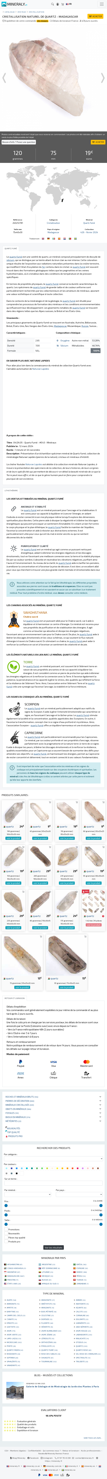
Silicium (64, 345)
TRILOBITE (82, 1361)
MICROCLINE (14, 1342)
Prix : (6, 1201)
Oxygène (65, 340)
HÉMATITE (47, 1327)
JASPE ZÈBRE (48, 1334)
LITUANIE (47, 1272)
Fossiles (12, 1113)
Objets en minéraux (18, 1109)
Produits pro (14, 1136)
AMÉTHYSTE (48, 1304)
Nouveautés (13, 1128)
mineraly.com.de (52, 1466)
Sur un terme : (10, 1179)
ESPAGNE (82, 1268)
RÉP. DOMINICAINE (51, 1268)
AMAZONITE (48, 1300)
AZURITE (81, 1307)
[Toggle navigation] (101, 4)
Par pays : (60, 1190)
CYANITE (12, 1319)
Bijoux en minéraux (18, 1117)
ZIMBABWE (82, 1283)
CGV (6, 1450)
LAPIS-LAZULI (14, 1338)
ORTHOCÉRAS (48, 1342)
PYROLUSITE (48, 1346)
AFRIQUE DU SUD (50, 1283)
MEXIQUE (47, 1276)
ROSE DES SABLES (50, 1354)
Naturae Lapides (40, 368)
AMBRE (80, 1300)
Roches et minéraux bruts (22, 1096)
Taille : (7, 1220)
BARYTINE (13, 1311)
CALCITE (81, 1311)
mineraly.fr (13, 1466)
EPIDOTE (12, 1323)
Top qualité (13, 1132)
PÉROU (81, 1276)
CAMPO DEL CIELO (16, 1315)
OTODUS (81, 1342)
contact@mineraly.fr (84, 1458)
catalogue (10, 12)
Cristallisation (36, 12)
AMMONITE (13, 1304)
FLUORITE (47, 1323)
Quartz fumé (89, 223)
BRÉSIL (81, 1264)
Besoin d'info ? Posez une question (18, 142)
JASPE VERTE (14, 1334)
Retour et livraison (71, 1450)
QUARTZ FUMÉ (49, 1350)
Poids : (7, 1210)
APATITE (11, 1307)
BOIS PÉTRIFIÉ (48, 1311)
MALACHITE (82, 1338)
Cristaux (21, 12)
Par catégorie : (10, 1154)
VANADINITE (13, 1365)
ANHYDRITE (82, 1304)
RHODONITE (13, 1354)
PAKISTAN (12, 1280)
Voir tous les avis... (93, 1438)
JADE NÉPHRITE (84, 1327)
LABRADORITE (84, 1334)
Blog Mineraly (17, 1458)
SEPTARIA (12, 1357)
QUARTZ (81, 1346)
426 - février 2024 (89, 232)
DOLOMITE (82, 1319)
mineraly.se (68, 1470)
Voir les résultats (53, 1247)
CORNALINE (82, 1315)
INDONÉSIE (13, 1272)
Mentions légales (18, 1450)
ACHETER (95, 16)
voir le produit (13, 838)
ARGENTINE (48, 1264)
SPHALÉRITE (13, 1361)
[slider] (6, 1205)
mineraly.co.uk (31, 1466)
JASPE (11, 1331)
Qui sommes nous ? (51, 1450)
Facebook (33, 1458)
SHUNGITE (47, 1357)
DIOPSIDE (46, 1319)
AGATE (11, 1300)
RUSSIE (46, 1280)
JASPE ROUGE (83, 1331)
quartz (8, 826)
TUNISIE (81, 1280)
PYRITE (11, 1346)
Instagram (47, 1458)
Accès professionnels (91, 1450)
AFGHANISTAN (14, 1264)
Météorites (13, 1121)
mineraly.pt (52, 1470)
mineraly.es (88, 1466)
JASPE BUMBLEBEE (51, 1331)
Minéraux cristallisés (20, 1104)
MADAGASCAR (15, 1276)
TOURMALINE (49, 1361)
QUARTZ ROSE (83, 1350)
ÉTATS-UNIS (14, 1283)
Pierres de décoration (20, 1101)
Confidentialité (34, 1450)
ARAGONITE (47, 1307)
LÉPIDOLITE (47, 1338)
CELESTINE (47, 1315)
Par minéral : (10, 1190)
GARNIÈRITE (82, 1323)
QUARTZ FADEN (15, 1350)
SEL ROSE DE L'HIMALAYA (88, 1354)
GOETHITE (13, 1327)
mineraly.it (71, 1466)
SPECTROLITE (83, 1357)
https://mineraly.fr (53, 1461)
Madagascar (53, 232)
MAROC (82, 1272)
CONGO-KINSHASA (16, 1268)
